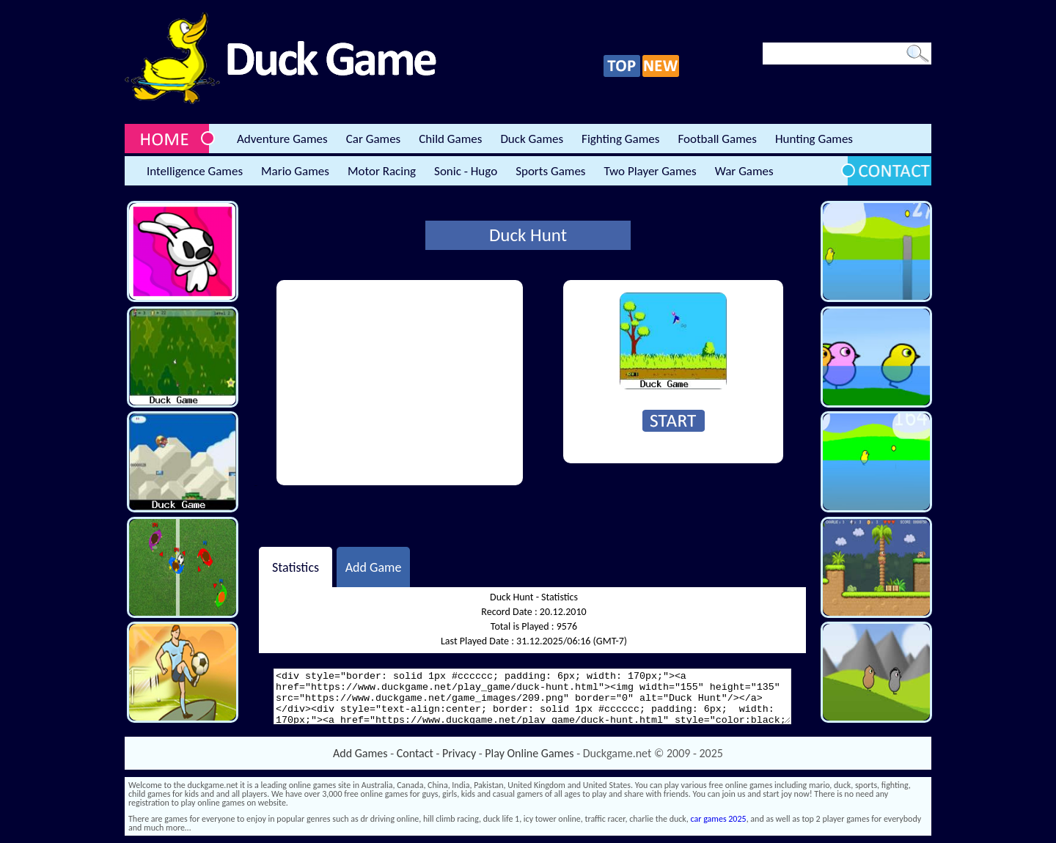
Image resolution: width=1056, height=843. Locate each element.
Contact (415, 753)
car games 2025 (719, 819)
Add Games (360, 753)
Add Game (373, 566)
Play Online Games (529, 753)
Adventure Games (282, 139)
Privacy (459, 753)
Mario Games (295, 171)
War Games (744, 171)
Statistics (295, 566)
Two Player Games (650, 171)
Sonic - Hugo (465, 171)
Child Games (450, 139)
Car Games (373, 139)
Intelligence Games (195, 171)
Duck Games (531, 139)
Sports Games (550, 171)
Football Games (717, 139)
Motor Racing (382, 171)
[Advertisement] (399, 382)
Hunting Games (814, 139)
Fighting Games (620, 139)
